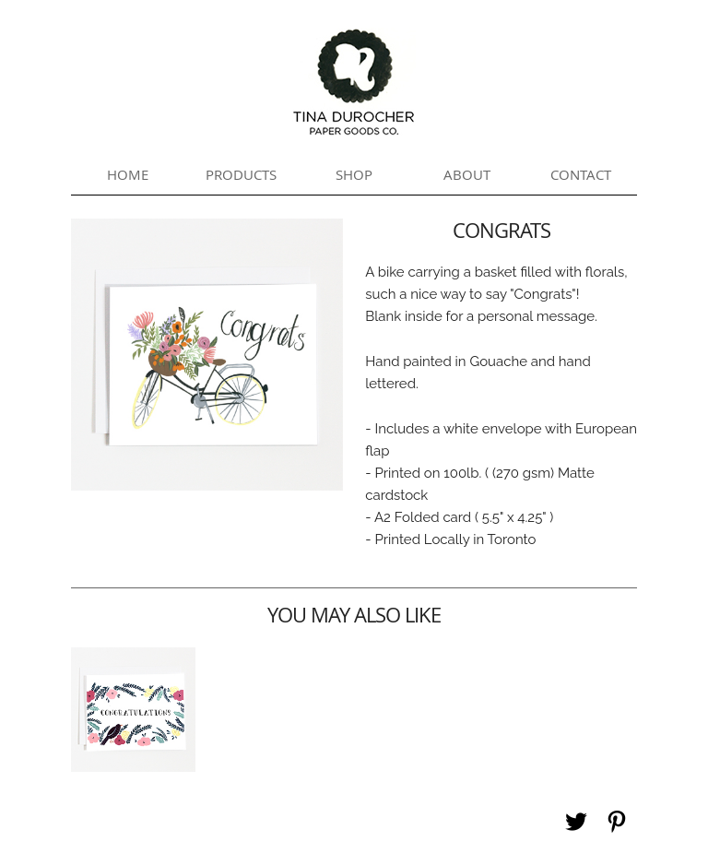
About (466, 174)
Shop (354, 174)
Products (241, 174)
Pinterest (617, 822)
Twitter (576, 822)
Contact (580, 174)
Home (127, 174)
